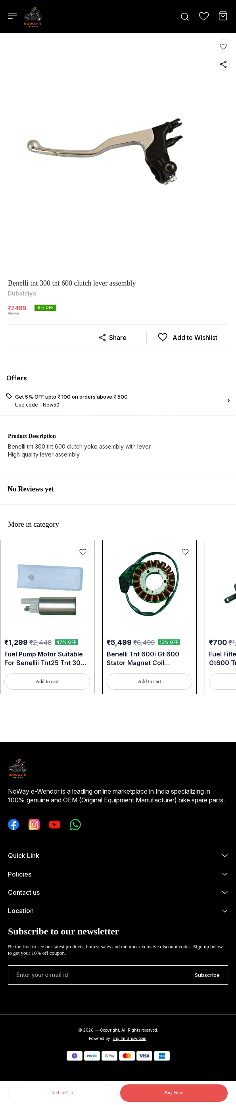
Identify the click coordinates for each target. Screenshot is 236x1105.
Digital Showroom (129, 1038)
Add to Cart (62, 1092)
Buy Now (174, 1092)
